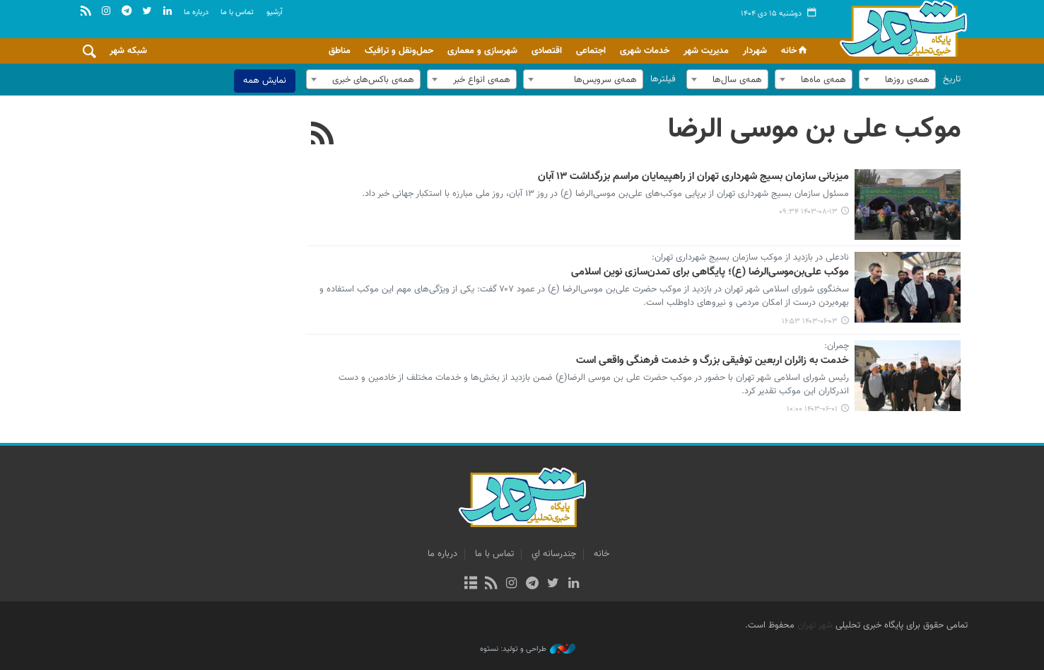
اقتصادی (547, 51)
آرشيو (274, 12)
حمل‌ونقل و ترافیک (399, 51)
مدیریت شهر (706, 51)
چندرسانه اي (554, 554)
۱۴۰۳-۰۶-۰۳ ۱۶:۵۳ (810, 322)
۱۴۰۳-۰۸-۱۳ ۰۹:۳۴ (808, 212)
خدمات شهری (644, 51)
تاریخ (952, 79)
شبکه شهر (128, 51)
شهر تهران (815, 625)
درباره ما (196, 12)
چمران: (836, 346)
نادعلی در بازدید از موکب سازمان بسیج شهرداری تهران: (750, 258)
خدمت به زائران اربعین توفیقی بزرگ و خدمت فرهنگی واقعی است (712, 361)
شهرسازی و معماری (482, 51)
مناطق (340, 51)
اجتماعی (591, 51)
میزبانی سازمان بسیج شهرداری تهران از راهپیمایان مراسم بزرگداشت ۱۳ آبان (693, 177)
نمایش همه (264, 81)
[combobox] (897, 79)
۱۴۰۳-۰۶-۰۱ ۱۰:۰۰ (812, 409)
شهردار (755, 51)
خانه (795, 51)
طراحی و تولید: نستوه (527, 649)
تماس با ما (237, 12)
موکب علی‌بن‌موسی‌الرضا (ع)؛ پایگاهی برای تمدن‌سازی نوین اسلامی (710, 272)
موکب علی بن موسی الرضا (814, 129)
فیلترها (663, 79)
